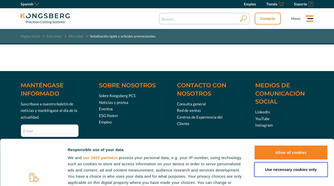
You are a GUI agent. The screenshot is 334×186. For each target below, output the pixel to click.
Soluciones (54, 36)
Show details (271, 176)
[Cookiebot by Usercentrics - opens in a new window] (33, 176)
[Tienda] (275, 4)
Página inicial (30, 36)
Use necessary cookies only (291, 124)
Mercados (76, 36)
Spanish (30, 4)
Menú (295, 18)
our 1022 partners (100, 112)
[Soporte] (304, 4)
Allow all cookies (291, 107)
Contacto (267, 18)
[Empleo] (250, 4)
